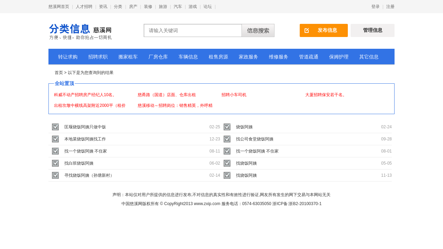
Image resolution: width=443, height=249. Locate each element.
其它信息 (369, 56)
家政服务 (248, 56)
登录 (375, 6)
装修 (148, 6)
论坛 (208, 6)
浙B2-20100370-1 (305, 203)
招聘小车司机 (234, 94)
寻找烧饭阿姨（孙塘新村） (89, 175)
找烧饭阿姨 (246, 163)
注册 (390, 6)
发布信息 (327, 30)
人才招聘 (84, 6)
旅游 (163, 6)
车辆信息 (188, 56)
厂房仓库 (158, 56)
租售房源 (218, 56)
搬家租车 (128, 56)
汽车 (178, 6)
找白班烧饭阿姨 (78, 163)
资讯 (103, 6)
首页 (59, 72)
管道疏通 (308, 56)
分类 (118, 6)
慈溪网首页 (58, 6)
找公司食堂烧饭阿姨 (254, 139)
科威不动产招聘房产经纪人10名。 (85, 94)
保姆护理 (339, 56)
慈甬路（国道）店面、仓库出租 (167, 94)
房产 (133, 6)
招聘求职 (98, 56)
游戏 (193, 6)
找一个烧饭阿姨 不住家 (85, 151)
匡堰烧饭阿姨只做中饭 (85, 126)
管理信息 (372, 30)
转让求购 (68, 56)
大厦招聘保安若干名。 (326, 94)
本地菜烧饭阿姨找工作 (85, 139)
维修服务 (278, 56)
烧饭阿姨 (244, 126)
